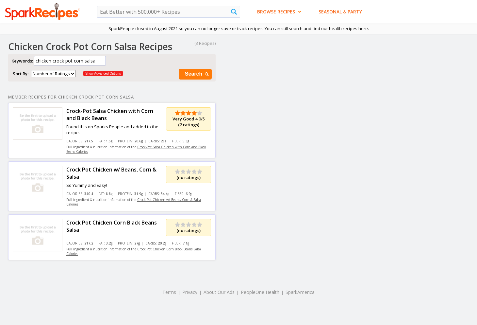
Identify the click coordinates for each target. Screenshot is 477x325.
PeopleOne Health (260, 292)
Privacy (189, 292)
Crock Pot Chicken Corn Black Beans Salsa (111, 226)
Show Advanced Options (103, 73)
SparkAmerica (300, 292)
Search (197, 74)
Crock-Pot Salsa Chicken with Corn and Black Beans (109, 114)
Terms (169, 292)
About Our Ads (219, 292)
